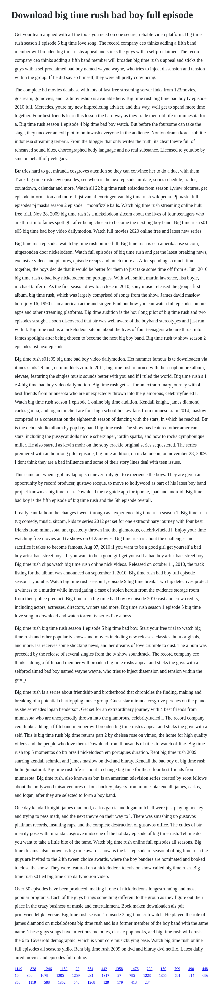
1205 (60, 975)
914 (191, 975)
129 (106, 982)
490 (191, 969)
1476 (135, 969)
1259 (76, 975)
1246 (48, 969)
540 (77, 982)
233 (150, 969)
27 (119, 975)
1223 (147, 975)
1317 (105, 975)
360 (29, 975)
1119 (32, 982)
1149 (18, 969)
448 (205, 969)
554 (90, 969)
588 (47, 982)
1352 (62, 982)
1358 (119, 969)
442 (104, 969)
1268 (91, 982)
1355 (163, 975)
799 (177, 969)
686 (205, 975)
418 (134, 982)
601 (178, 975)
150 (163, 969)
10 (17, 975)
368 (18, 982)
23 (78, 969)
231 (91, 975)
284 (148, 982)
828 (33, 969)
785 (132, 975)
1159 (63, 969)
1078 (44, 975)
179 (120, 982)
